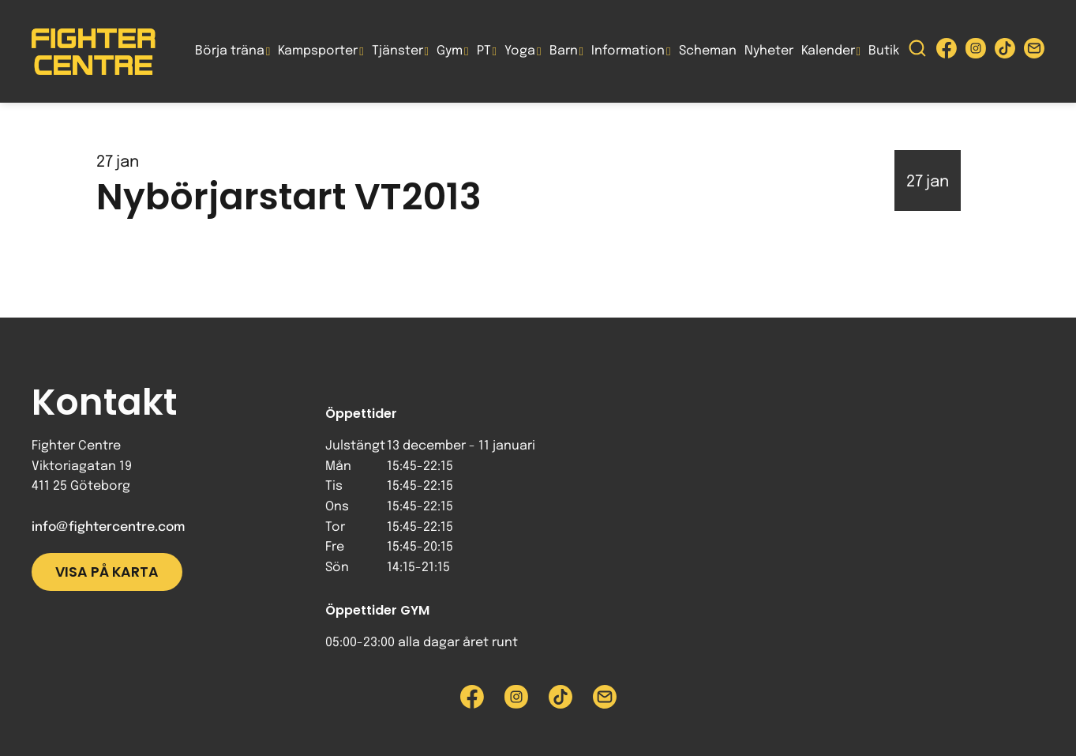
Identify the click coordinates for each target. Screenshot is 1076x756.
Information (628, 51)
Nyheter (768, 51)
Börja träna (229, 51)
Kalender (828, 51)
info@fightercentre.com (108, 527)
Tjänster (397, 51)
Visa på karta (107, 571)
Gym (450, 51)
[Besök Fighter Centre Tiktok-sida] (1005, 52)
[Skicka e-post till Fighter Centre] (1034, 52)
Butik (883, 51)
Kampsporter (318, 51)
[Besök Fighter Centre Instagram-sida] (975, 52)
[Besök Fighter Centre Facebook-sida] (946, 52)
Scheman (708, 51)
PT (484, 51)
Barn (563, 51)
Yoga (519, 51)
